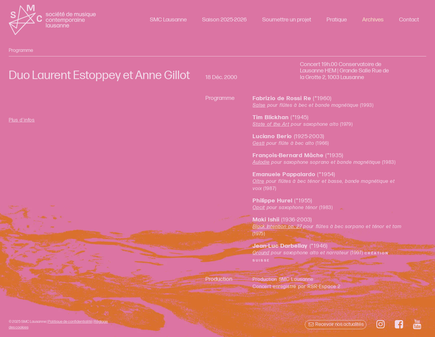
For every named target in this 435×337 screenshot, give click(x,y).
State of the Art (271, 124)
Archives (373, 19)
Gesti (259, 143)
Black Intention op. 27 (277, 227)
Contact (409, 19)
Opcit (259, 208)
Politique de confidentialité (70, 321)
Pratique (337, 19)
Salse (259, 105)
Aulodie (261, 162)
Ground (261, 253)
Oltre (258, 181)
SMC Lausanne (168, 19)
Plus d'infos (22, 120)
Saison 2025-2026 (224, 19)
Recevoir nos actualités (335, 324)
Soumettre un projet (286, 19)
